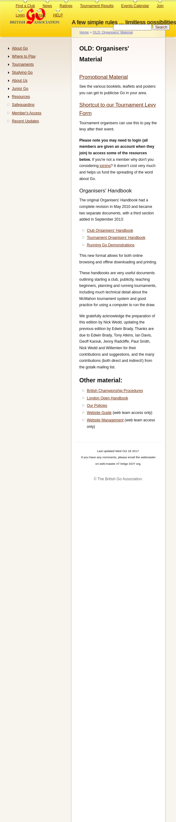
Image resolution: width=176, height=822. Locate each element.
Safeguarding (23, 105)
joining (105, 166)
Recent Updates (25, 121)
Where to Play (23, 56)
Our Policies (97, 405)
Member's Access (26, 113)
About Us (19, 80)
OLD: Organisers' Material (113, 32)
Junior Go (20, 88)
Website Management (105, 420)
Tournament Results (96, 6)
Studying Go (22, 72)
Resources (21, 97)
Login (20, 15)
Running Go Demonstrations (110, 245)
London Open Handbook (107, 398)
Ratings (66, 6)
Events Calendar (135, 6)
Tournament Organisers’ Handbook (116, 237)
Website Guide (99, 413)
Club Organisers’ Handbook (110, 230)
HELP (58, 15)
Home (84, 32)
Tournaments (23, 64)
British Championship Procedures (115, 391)
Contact (38, 15)
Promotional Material (103, 77)
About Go (20, 48)
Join (160, 6)
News (47, 6)
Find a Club (25, 6)
